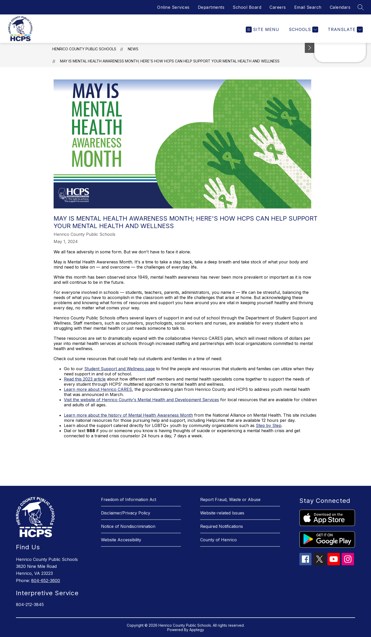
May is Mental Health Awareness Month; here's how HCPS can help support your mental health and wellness (170, 61)
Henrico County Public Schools (84, 49)
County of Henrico (218, 539)
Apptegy (196, 629)
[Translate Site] (344, 29)
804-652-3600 (45, 580)
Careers (277, 7)
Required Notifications (221, 526)
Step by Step (268, 425)
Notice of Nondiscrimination (128, 526)
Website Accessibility (121, 539)
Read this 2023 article (85, 379)
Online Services (173, 7)
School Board (247, 7)
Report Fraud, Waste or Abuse (230, 499)
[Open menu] (262, 29)
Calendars (340, 7)
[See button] (310, 48)
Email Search (308, 7)
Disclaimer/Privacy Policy (125, 512)
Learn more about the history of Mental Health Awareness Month (128, 415)
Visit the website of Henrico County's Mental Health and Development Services (141, 399)
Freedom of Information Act (128, 499)
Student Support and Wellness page (119, 368)
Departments (211, 7)
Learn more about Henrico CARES (98, 389)
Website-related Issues (222, 512)
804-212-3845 (30, 604)
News (133, 49)
